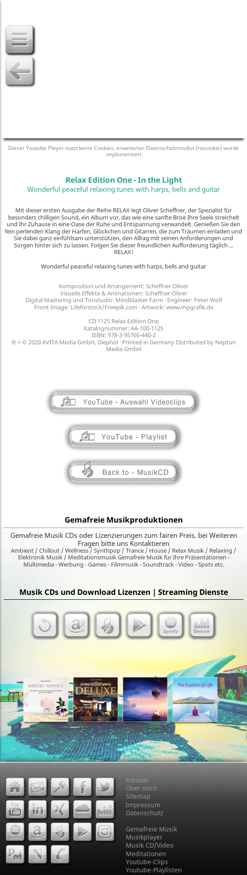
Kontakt (137, 780)
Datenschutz (144, 813)
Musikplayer (144, 837)
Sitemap (138, 796)
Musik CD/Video (149, 845)
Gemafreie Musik (151, 829)
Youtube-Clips (147, 861)
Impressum (143, 804)
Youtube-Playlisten (154, 870)
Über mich (141, 788)
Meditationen (146, 853)
